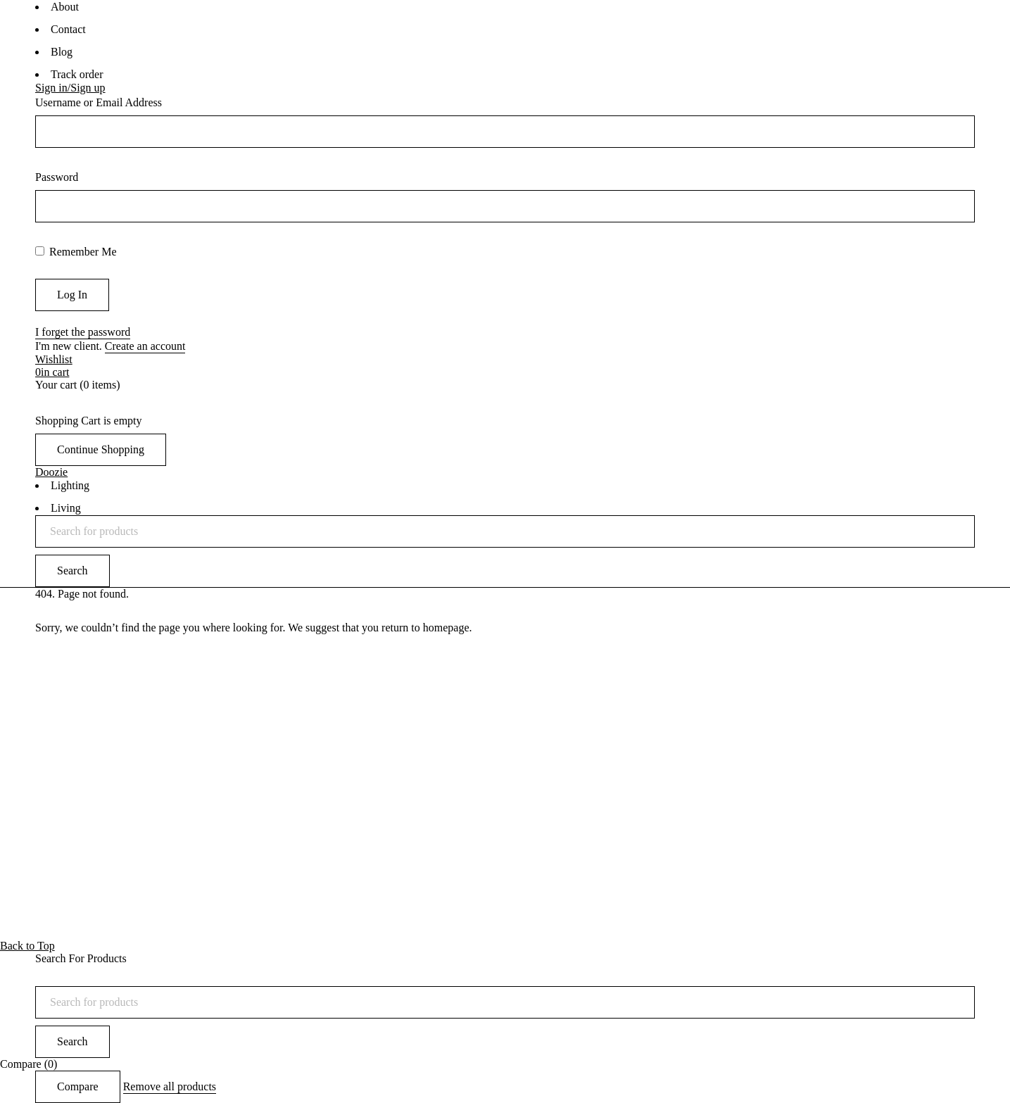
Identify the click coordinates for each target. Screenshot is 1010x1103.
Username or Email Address (98, 102)
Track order (77, 74)
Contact (68, 29)
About (65, 7)
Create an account (145, 346)
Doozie (51, 472)
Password (56, 177)
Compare (78, 1086)
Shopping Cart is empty (88, 421)
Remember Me (76, 252)
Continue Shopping (100, 449)
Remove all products (169, 1086)
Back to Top (27, 946)
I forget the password (82, 332)
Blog (61, 52)
